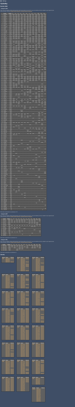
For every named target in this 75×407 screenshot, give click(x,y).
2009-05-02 (38, 351)
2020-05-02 (8, 300)
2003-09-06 (38, 381)
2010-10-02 (23, 346)
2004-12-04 (23, 378)
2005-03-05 (8, 388)
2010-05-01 (23, 351)
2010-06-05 (23, 350)
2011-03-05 (8, 354)
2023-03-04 (8, 285)
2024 (33, 258)
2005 (3, 378)
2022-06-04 (23, 282)
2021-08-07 (38, 280)
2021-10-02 (38, 277)
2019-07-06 (23, 298)
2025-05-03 (23, 266)
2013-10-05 (23, 329)
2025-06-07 (23, 265)
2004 (18, 378)
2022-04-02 (23, 284)
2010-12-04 (23, 344)
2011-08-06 (8, 348)
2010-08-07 (23, 348)
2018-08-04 (38, 297)
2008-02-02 (8, 372)
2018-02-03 (38, 303)
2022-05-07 (23, 283)
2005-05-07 (8, 386)
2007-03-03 (23, 371)
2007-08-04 (23, 365)
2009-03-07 (38, 354)
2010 (18, 344)
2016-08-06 (23, 314)
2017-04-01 (8, 318)
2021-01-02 (38, 287)
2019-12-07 (23, 292)
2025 (18, 258)
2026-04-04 (8, 258)
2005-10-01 (8, 380)
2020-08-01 (8, 297)
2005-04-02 (8, 387)
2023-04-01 (8, 284)
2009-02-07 (38, 355)
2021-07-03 (38, 281)
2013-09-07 (23, 330)
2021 (33, 275)
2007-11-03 (23, 362)
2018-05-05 (38, 300)
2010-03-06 (23, 354)
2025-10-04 (23, 260)
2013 (18, 327)
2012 (33, 327)
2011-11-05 (8, 345)
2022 (18, 275)
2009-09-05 (38, 347)
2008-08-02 (8, 365)
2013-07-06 (23, 332)
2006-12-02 (38, 361)
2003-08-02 (38, 382)
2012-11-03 (38, 328)
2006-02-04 (38, 372)
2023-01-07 (8, 287)
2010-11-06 (23, 345)
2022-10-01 (23, 277)
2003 (33, 378)
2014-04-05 (8, 335)
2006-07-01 (38, 366)
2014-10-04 (8, 329)
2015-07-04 (38, 315)
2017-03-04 (8, 319)
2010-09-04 (23, 347)
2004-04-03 (23, 387)
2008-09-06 (8, 364)
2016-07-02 (23, 315)
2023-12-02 (8, 275)
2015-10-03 (38, 312)
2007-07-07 (23, 366)
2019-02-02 (23, 303)
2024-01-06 (38, 270)
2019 (18, 292)
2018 (33, 292)
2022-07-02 (23, 281)
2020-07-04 (8, 298)
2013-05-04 (23, 334)
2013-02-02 (23, 338)
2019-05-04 (23, 300)
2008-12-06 (8, 361)
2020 (3, 292)
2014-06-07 (8, 333)
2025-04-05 (23, 267)
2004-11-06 (23, 379)
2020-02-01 (8, 303)
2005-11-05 (8, 379)
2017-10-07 (8, 312)
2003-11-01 (38, 379)
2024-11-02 (38, 259)
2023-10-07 (8, 277)
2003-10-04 (38, 380)
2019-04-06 (23, 301)
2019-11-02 (23, 293)
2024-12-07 (38, 258)
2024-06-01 (38, 265)
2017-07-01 (8, 315)
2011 (3, 344)
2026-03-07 (8, 259)
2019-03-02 (23, 302)
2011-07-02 (8, 349)
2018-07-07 (38, 298)
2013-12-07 (23, 327)
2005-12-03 (8, 378)
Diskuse (12, 258)
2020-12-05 (8, 292)
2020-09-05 (8, 296)
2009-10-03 (38, 346)
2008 (3, 361)
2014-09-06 (8, 330)
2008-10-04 (8, 363)
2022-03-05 (23, 285)
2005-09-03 (8, 381)
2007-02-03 (23, 372)
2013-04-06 (23, 335)
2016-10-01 (23, 312)
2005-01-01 (8, 390)
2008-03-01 (8, 371)
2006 (33, 361)
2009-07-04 (38, 349)
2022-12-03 (23, 275)
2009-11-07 (38, 345)
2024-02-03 (38, 269)
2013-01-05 (23, 339)
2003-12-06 (38, 378)
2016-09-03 (23, 313)
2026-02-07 (8, 260)
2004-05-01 (23, 386)
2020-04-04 (8, 301)
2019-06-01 (23, 299)
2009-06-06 (38, 350)
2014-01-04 (8, 339)
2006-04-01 (38, 370)
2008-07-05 (8, 366)
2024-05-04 (38, 266)
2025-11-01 (23, 259)
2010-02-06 (23, 355)
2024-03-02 (38, 268)
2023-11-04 (8, 276)
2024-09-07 (38, 261)
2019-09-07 (23, 296)
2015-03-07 (38, 319)
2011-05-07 (8, 351)
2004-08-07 (23, 382)
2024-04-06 (38, 267)
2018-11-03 (38, 293)
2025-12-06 (23, 258)
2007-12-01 (23, 361)
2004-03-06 (23, 388)
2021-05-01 (38, 283)
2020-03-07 (8, 302)
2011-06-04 (8, 350)
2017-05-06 (8, 317)
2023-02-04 (8, 286)
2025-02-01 (23, 269)
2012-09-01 (38, 330)
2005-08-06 (8, 382)
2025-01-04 (23, 270)
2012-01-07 (38, 339)
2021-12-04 (38, 275)
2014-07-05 (8, 332)
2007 (18, 361)
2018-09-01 (38, 296)
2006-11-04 (38, 362)
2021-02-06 (38, 286)
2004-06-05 (23, 385)
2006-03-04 (38, 371)
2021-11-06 (38, 276)
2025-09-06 (23, 261)
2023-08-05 (8, 280)
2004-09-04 (23, 381)
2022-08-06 (23, 280)
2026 (3, 258)
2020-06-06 (8, 299)
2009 (33, 344)
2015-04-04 (38, 318)
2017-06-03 (8, 316)
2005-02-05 (8, 389)
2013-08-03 (23, 331)
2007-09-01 (23, 364)
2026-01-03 (8, 261)
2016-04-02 (23, 318)
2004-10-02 (23, 380)
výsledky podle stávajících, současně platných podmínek (21, 11)
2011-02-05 (8, 355)
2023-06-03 (8, 282)
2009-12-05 (38, 344)
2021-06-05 (38, 282)
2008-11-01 (8, 362)
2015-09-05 (38, 313)
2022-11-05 (23, 276)
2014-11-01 (8, 328)
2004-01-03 (23, 390)
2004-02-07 (23, 389)
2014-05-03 (8, 334)
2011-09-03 (8, 347)
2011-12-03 (8, 344)
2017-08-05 (8, 314)
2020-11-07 (8, 293)
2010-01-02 (23, 356)
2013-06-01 (23, 333)
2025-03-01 (23, 268)
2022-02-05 (23, 286)
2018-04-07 (38, 301)
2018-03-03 (38, 302)
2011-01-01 (8, 356)
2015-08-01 (38, 314)
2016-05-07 (23, 317)
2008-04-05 (8, 370)
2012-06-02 (38, 333)
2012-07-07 (38, 332)
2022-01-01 (23, 287)
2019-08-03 (23, 297)
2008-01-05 (8, 373)
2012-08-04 (38, 331)
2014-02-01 (8, 338)
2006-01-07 (38, 373)
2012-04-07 (38, 335)
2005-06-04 (8, 385)
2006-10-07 (38, 363)
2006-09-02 (38, 364)
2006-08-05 (38, 365)
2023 (3, 275)
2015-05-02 (38, 317)
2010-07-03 (23, 349)
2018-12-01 (38, 292)
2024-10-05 (38, 260)
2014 (3, 327)
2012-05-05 (38, 334)
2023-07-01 (8, 281)
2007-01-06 (23, 373)
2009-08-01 (38, 348)
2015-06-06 (38, 316)
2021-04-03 (38, 284)
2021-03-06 (38, 285)
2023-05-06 (8, 283)
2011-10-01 (8, 346)
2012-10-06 (38, 329)
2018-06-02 (38, 299)
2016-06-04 (23, 316)
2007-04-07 (23, 370)
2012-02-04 (38, 338)
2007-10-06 (23, 363)
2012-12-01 (38, 327)
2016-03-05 (23, 319)
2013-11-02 (23, 328)
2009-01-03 (38, 356)
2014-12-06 (8, 327)
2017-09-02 (8, 313)
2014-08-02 (8, 331)
